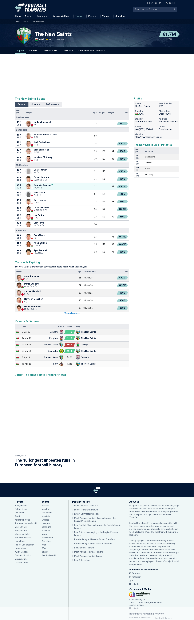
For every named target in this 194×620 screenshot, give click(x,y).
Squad (20, 50)
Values (105, 16)
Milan (44, 506)
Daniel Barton (40, 170)
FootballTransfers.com (140, 589)
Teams (78, 16)
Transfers (42, 16)
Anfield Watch (135, 604)
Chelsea (45, 492)
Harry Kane (20, 513)
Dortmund (46, 499)
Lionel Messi (21, 520)
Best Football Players (84, 519)
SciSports (133, 507)
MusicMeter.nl (161, 597)
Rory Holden (40, 200)
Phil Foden (19, 484)
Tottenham (47, 484)
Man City (46, 488)
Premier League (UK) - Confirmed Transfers (94, 511)
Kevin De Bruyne (22, 492)
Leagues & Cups (61, 16)
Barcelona (46, 513)
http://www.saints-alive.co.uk (148, 137)
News (28, 16)
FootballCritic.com (163, 590)
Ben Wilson (39, 235)
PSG (44, 520)
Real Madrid (47, 509)
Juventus (46, 502)
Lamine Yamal (21, 534)
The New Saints (38, 21)
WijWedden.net (136, 601)
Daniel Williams (41, 208)
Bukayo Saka (21, 502)
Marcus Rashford (23, 509)
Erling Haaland (21, 477)
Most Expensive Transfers (91, 50)
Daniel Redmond (42, 177)
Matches (33, 50)
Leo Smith (39, 215)
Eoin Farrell (39, 223)
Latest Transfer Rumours (86, 481)
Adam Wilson (40, 243)
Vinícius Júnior (21, 531)
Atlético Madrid (49, 527)
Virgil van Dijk (21, 499)
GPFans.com (161, 593)
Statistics (120, 16)
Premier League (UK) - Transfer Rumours (93, 515)
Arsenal (45, 477)
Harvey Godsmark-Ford (45, 135)
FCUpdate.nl (135, 593)
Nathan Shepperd (42, 122)
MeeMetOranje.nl (163, 604)
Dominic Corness (42, 185)
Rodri (17, 488)
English (170, 3)
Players (92, 16)
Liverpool (46, 495)
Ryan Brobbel (40, 250)
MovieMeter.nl (136, 597)
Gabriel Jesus (21, 481)
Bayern (45, 524)
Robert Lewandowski (24, 517)
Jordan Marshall (42, 150)
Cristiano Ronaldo (23, 527)
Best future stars (82, 532)
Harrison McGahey (43, 157)
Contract (35, 104)
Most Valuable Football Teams (88, 528)
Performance (52, 104)
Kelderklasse (161, 601)
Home (17, 16)
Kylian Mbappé (21, 524)
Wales (26, 21)
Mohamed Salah (22, 506)
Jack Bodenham (42, 142)
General (21, 104)
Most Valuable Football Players (88, 524)
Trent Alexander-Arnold (26, 495)
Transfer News (50, 50)
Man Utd (46, 481)
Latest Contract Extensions (86, 486)
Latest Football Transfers (86, 477)
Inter (44, 517)
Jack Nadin (39, 192)
